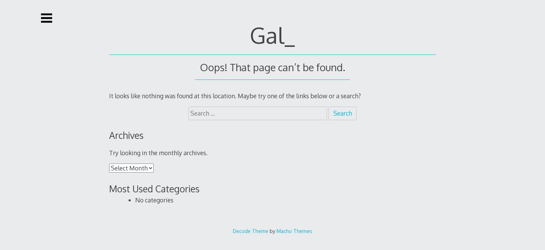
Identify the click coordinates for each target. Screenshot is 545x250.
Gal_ (272, 35)
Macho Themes (294, 231)
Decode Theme (250, 231)
